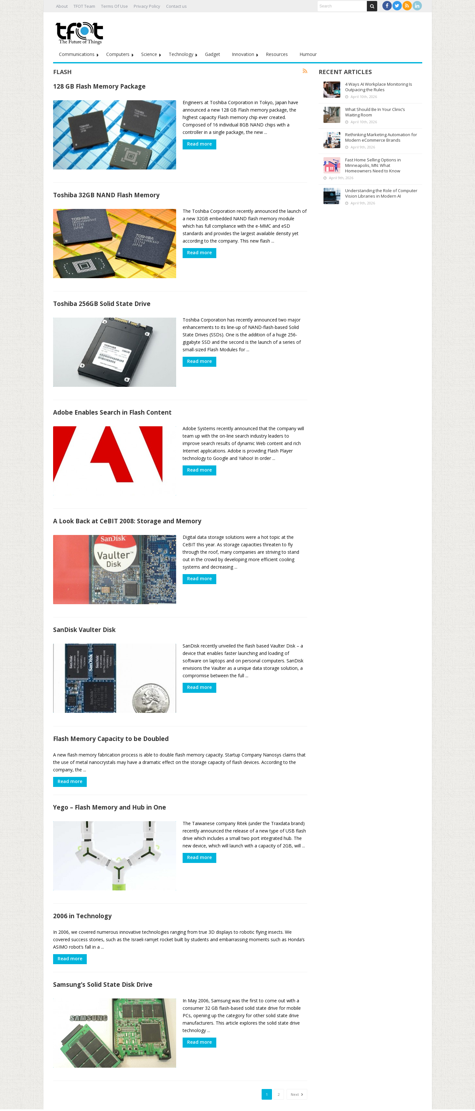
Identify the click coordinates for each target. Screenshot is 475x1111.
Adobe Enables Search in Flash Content (112, 407)
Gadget (212, 54)
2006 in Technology (82, 904)
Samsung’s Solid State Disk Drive (103, 973)
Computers (118, 54)
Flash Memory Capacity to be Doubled (111, 728)
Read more (199, 144)
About (62, 6)
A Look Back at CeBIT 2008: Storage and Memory (127, 514)
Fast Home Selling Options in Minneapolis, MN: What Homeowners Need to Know (373, 165)
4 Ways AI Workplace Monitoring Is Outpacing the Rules (378, 87)
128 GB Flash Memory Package (99, 86)
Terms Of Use (114, 6)
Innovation (243, 54)
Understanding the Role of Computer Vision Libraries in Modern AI (381, 193)
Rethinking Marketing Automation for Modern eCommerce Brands (381, 137)
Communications (77, 54)
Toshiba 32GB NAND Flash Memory (106, 193)
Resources (277, 54)
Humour (308, 54)
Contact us (176, 6)
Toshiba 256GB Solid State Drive (102, 300)
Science (149, 54)
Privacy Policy (147, 6)
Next (297, 1081)
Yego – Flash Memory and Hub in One (109, 797)
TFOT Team (84, 6)
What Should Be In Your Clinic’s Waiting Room (375, 112)
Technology (181, 54)
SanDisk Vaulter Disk (84, 621)
